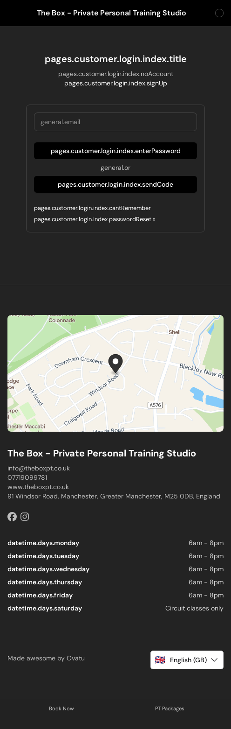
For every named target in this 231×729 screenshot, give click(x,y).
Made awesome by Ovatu (46, 658)
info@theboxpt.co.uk (38, 468)
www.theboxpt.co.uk (38, 487)
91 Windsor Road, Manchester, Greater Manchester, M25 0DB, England (113, 496)
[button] (187, 660)
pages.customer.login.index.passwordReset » (95, 219)
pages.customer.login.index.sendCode (115, 184)
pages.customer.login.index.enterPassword (116, 151)
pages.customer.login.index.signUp (115, 83)
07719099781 (27, 477)
